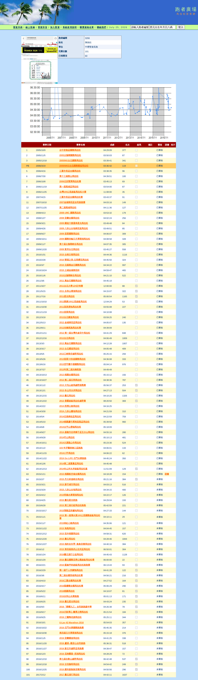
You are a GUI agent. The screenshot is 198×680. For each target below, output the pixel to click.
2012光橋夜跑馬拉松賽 (70, 327)
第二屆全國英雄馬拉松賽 (71, 575)
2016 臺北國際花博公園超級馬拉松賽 (77, 559)
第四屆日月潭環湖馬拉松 (71, 633)
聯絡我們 (101, 27)
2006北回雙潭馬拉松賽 (70, 181)
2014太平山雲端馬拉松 (70, 427)
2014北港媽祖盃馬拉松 (70, 416)
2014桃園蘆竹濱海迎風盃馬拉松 (74, 422)
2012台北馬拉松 (67, 338)
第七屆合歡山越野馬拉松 (71, 659)
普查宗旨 (42, 27)
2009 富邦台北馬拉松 (69, 249)
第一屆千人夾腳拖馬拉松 (71, 570)
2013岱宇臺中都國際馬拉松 (72, 364)
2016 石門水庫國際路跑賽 (71, 627)
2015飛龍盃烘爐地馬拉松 (71, 510)
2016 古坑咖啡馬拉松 (69, 664)
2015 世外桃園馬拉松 (69, 533)
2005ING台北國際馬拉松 (71, 160)
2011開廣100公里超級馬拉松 (73, 301)
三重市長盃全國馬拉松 (70, 171)
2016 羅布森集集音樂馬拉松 (72, 669)
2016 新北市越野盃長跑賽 (71, 648)
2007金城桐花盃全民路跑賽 (72, 202)
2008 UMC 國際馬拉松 (70, 213)
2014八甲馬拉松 (67, 453)
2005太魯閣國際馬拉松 (70, 155)
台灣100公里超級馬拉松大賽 (72, 192)
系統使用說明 (70, 27)
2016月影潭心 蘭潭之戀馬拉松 (73, 612)
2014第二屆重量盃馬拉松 (71, 463)
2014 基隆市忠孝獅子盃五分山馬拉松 (77, 432)
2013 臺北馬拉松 (67, 395)
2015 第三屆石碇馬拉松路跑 (72, 505)
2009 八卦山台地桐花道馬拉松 (73, 228)
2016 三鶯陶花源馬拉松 (70, 617)
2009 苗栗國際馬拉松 (69, 233)
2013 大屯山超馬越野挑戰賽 (72, 385)
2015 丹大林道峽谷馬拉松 (71, 479)
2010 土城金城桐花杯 (69, 270)
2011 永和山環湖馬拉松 (70, 291)
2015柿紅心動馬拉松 (69, 523)
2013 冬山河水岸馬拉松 (70, 390)
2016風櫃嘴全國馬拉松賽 (71, 586)
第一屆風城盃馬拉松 (69, 186)
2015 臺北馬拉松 (67, 539)
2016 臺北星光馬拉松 (69, 601)
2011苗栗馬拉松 (67, 312)
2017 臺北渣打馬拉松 (69, 674)
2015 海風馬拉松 (67, 528)
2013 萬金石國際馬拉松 (70, 343)
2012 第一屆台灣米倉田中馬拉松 (74, 333)
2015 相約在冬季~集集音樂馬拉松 (75, 544)
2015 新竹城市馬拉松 (69, 484)
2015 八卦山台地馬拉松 (70, 489)
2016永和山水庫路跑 (69, 596)
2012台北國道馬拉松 (69, 317)
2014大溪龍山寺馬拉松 (70, 442)
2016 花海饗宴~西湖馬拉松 (72, 654)
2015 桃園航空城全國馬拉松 (72, 474)
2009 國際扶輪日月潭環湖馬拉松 (74, 239)
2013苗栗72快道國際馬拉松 (72, 359)
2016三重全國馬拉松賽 (70, 580)
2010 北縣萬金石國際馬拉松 (72, 265)
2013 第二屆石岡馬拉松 (70, 380)
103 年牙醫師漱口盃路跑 (71, 448)
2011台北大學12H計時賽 (71, 286)
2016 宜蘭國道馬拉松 (69, 638)
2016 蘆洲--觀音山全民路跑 (72, 643)
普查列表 (17, 27)
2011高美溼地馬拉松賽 (70, 307)
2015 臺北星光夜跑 (68, 500)
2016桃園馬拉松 (67, 591)
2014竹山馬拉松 (67, 437)
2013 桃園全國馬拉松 (69, 374)
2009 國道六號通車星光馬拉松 (73, 223)
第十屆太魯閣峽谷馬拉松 (71, 244)
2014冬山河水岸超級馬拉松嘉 (73, 469)
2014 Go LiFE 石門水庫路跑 (72, 458)
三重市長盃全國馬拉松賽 (71, 197)
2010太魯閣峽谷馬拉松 (70, 275)
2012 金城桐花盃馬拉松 (70, 322)
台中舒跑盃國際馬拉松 (70, 150)
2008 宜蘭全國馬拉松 (69, 218)
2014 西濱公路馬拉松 (69, 406)
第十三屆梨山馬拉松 (69, 176)
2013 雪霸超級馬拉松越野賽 (72, 401)
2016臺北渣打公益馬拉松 (71, 554)
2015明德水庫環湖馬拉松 (71, 495)
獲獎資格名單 (87, 27)
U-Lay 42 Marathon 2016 (71, 622)
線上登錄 (30, 27)
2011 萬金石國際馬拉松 (70, 280)
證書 (167, 474)
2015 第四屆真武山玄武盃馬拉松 (74, 549)
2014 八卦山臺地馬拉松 (70, 411)
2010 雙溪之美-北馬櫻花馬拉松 (74, 260)
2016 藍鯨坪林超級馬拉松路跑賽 (74, 565)
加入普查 (55, 27)
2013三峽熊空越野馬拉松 (71, 354)
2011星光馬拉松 (67, 296)
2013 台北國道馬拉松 (69, 348)
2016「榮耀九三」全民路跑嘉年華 (75, 606)
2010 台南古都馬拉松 (69, 254)
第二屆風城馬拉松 (67, 207)
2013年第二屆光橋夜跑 (70, 369)
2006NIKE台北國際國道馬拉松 (73, 165)
